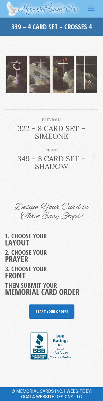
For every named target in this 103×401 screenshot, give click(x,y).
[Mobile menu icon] (91, 9)
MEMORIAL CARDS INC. (39, 391)
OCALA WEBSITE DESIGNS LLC (51, 396)
